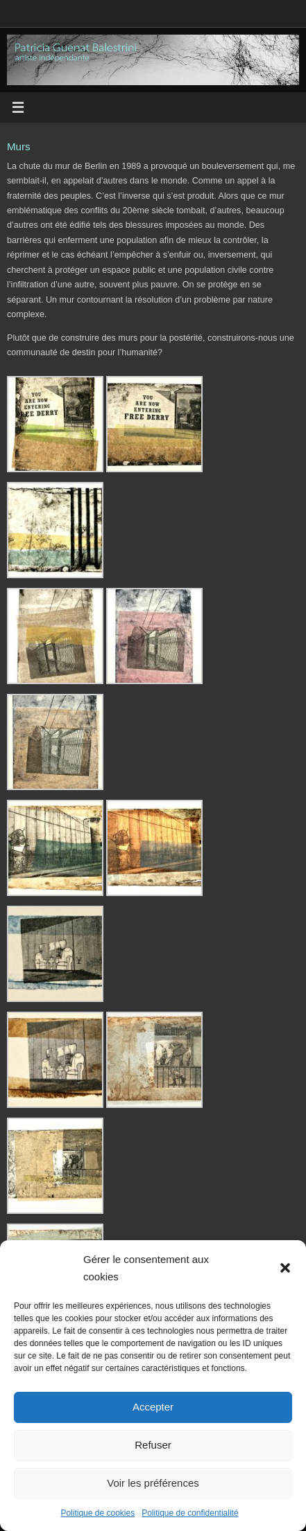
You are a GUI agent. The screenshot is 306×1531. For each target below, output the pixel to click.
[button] (285, 1268)
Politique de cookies (97, 1513)
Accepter (153, 1407)
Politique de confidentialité (190, 1513)
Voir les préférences (153, 1483)
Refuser (153, 1445)
